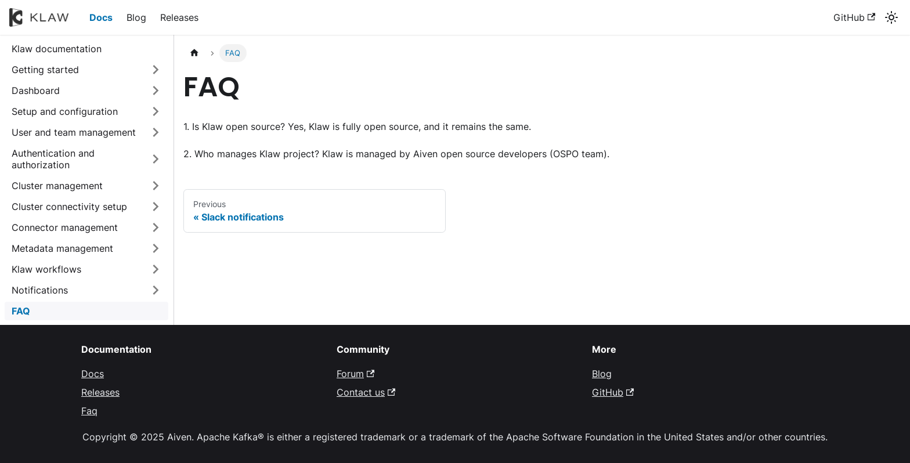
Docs (101, 17)
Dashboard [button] (36, 90)
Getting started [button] (45, 69)
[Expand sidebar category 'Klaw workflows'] (155, 269)
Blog (136, 17)
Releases (179, 17)
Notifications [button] (40, 290)
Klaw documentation (57, 49)
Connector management (65, 227)
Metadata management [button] (62, 248)
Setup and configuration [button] (65, 111)
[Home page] (194, 53)
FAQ (21, 311)
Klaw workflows (46, 269)
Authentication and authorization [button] (53, 159)
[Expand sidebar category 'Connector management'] (155, 227)
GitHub (854, 17)
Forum (355, 373)
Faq (89, 411)
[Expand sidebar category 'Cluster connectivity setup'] (155, 206)
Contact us (366, 392)
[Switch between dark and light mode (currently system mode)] (891, 17)
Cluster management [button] (57, 185)
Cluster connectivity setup (69, 206)
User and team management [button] (74, 132)
